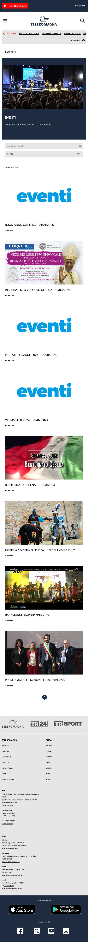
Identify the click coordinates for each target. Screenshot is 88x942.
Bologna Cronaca (29, 33)
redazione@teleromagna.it (11, 848)
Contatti (5, 762)
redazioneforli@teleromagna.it (12, 888)
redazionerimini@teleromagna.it (12, 875)
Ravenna (49, 768)
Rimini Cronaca (72, 33)
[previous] (44, 697)
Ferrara (49, 757)
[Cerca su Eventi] (41, 146)
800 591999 (8, 859)
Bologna (49, 746)
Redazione (5, 751)
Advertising (6, 757)
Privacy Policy (7, 768)
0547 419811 (8, 845)
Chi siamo (5, 746)
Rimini (48, 773)
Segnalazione (8, 779)
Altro (48, 779)
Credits (5, 773)
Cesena (48, 751)
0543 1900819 (9, 886)
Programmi (80, 5)
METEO (78, 40)
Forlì (48, 762)
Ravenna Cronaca (51, 33)
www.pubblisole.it (7, 823)
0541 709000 (8, 872)
